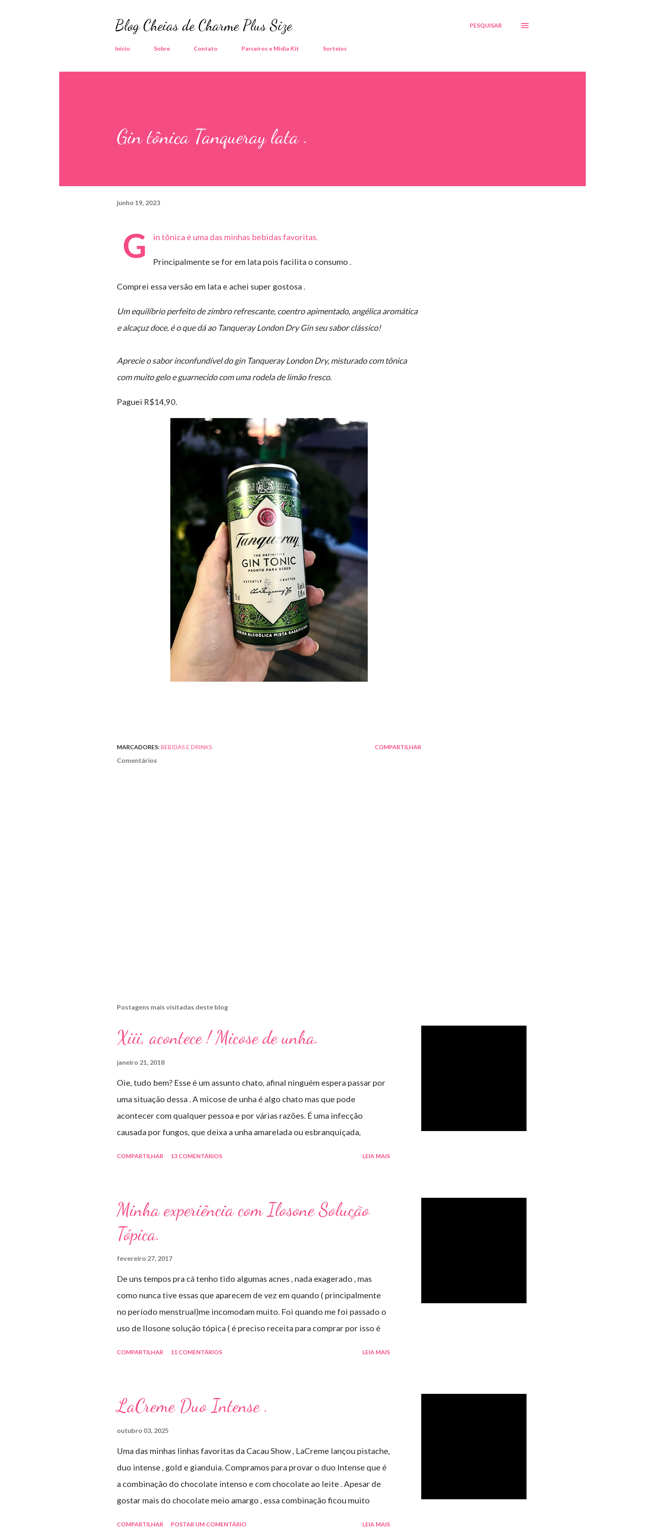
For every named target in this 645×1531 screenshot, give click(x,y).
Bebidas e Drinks (186, 746)
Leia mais (376, 1155)
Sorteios (335, 48)
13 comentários (196, 1155)
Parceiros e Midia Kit (270, 48)
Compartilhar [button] (398, 746)
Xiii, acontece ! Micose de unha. (218, 1037)
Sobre (162, 48)
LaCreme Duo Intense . (192, 1405)
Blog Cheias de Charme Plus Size (203, 25)
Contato (206, 48)
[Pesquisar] (486, 25)
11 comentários (196, 1352)
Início (122, 48)
